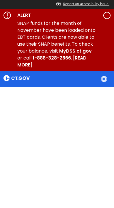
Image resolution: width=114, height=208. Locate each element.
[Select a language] (104, 78)
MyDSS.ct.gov (75, 51)
